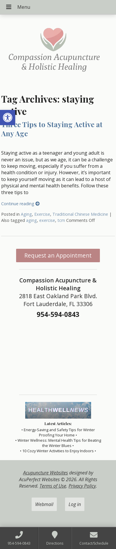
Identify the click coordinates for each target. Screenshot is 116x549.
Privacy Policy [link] (82, 486)
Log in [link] (75, 504)
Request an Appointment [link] (58, 255)
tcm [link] (61, 220)
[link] (7, 117)
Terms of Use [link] (53, 486)
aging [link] (31, 220)
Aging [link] (26, 214)
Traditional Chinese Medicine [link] (80, 214)
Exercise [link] (42, 214)
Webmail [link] (44, 504)
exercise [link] (47, 220)
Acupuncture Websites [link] (45, 472)
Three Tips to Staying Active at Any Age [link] (52, 129)
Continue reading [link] (20, 203)
